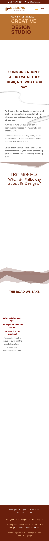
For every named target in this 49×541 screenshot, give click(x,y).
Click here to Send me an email (28, 527)
